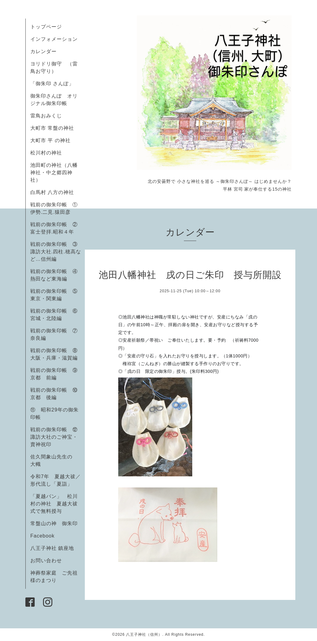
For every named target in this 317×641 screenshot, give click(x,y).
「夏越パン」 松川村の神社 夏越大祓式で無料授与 (54, 504)
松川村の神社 (46, 152)
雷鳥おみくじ (46, 115)
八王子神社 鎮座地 (52, 548)
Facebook (45, 535)
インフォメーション (54, 39)
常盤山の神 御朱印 (54, 523)
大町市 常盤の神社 (52, 128)
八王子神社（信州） (144, 634)
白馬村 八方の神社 (52, 192)
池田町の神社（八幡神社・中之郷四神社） (54, 172)
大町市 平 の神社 (50, 140)
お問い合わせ (46, 560)
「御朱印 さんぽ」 (52, 83)
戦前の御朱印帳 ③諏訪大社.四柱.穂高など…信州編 (55, 252)
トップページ (46, 26)
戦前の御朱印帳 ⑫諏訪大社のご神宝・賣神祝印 (54, 437)
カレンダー (43, 51)
